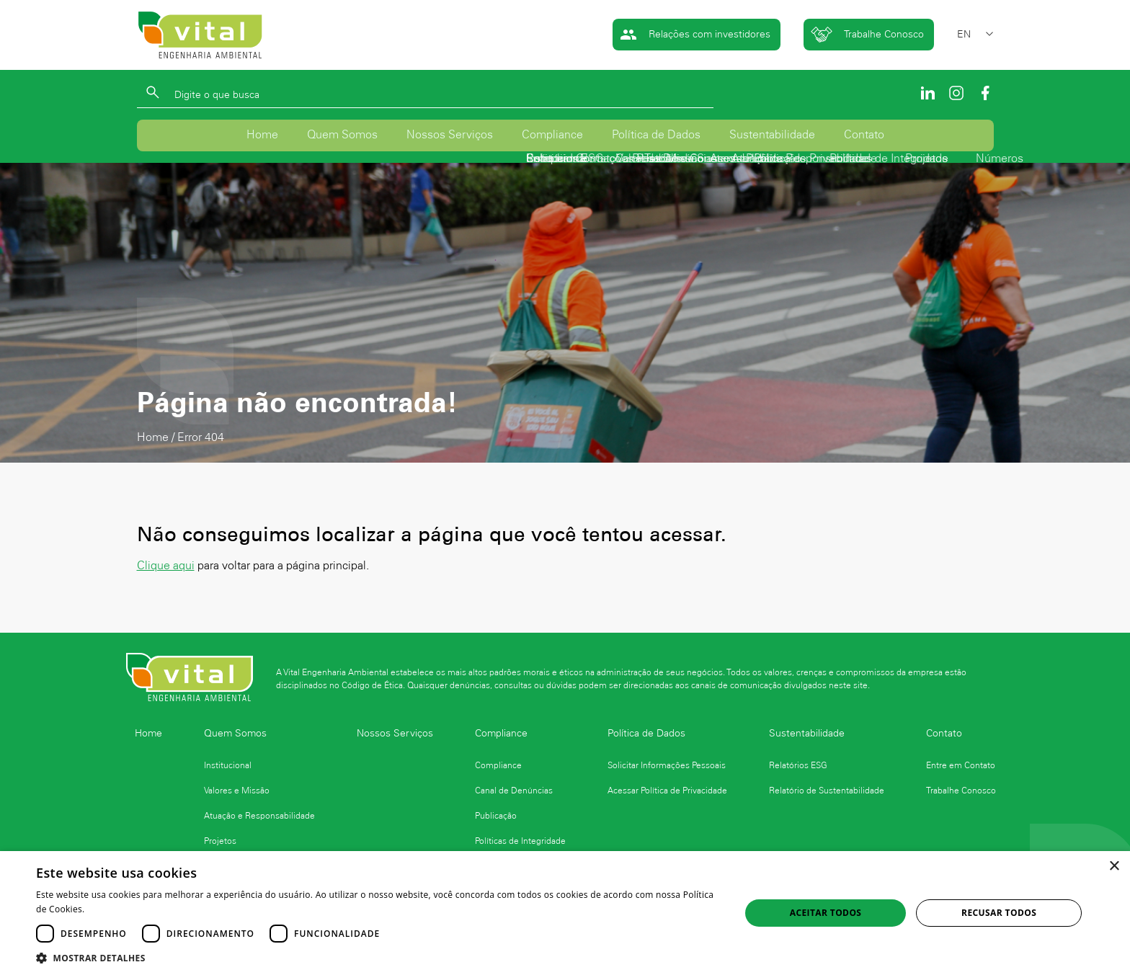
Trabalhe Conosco (867, 34)
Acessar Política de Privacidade (667, 790)
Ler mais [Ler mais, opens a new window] (105, 909)
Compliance (552, 136)
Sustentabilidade (772, 136)
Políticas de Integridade (520, 841)
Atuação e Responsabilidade (259, 816)
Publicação (496, 816)
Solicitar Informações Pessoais (667, 765)
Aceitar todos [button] (826, 913)
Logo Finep (805, 832)
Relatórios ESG (798, 765)
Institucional (228, 765)
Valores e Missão (237, 790)
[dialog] (565, 913)
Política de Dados (656, 136)
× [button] (1113, 866)
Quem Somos (342, 136)
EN (964, 34)
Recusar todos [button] (998, 913)
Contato (864, 136)
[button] (377, 957)
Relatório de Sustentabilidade (826, 790)
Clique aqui (166, 568)
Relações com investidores (695, 34)
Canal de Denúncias (514, 790)
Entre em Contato (960, 765)
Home (262, 136)
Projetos (220, 841)
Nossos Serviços (449, 136)
